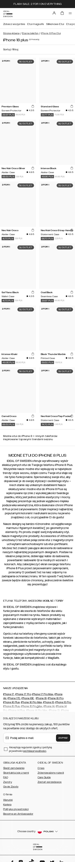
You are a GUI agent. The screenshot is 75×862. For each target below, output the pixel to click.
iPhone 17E (14, 698)
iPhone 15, (49, 702)
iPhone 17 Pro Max (42, 694)
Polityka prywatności (16, 809)
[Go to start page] (7, 14)
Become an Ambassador (18, 813)
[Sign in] (54, 13)
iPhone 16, (41, 698)
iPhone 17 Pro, (23, 694)
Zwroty (7, 782)
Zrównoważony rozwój (51, 772)
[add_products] (32, 106)
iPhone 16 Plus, (11, 702)
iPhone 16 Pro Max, (32, 702)
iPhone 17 (8, 694)
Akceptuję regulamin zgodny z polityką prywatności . (30, 749)
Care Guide (44, 777)
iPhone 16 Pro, (56, 698)
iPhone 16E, (27, 698)
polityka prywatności (34, 751)
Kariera (7, 804)
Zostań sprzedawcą (50, 782)
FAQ (5, 777)
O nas (41, 768)
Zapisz (63, 738)
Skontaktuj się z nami (16, 772)
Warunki (8, 800)
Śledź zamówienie (13, 768)
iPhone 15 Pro (63, 702)
